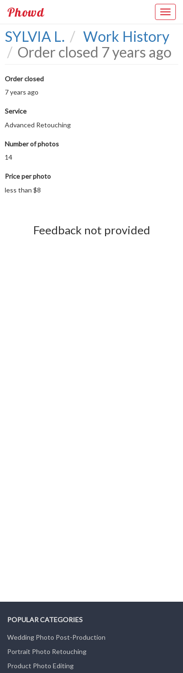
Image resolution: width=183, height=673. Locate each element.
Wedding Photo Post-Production (56, 637)
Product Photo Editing (40, 666)
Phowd (25, 11)
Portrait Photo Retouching (47, 651)
